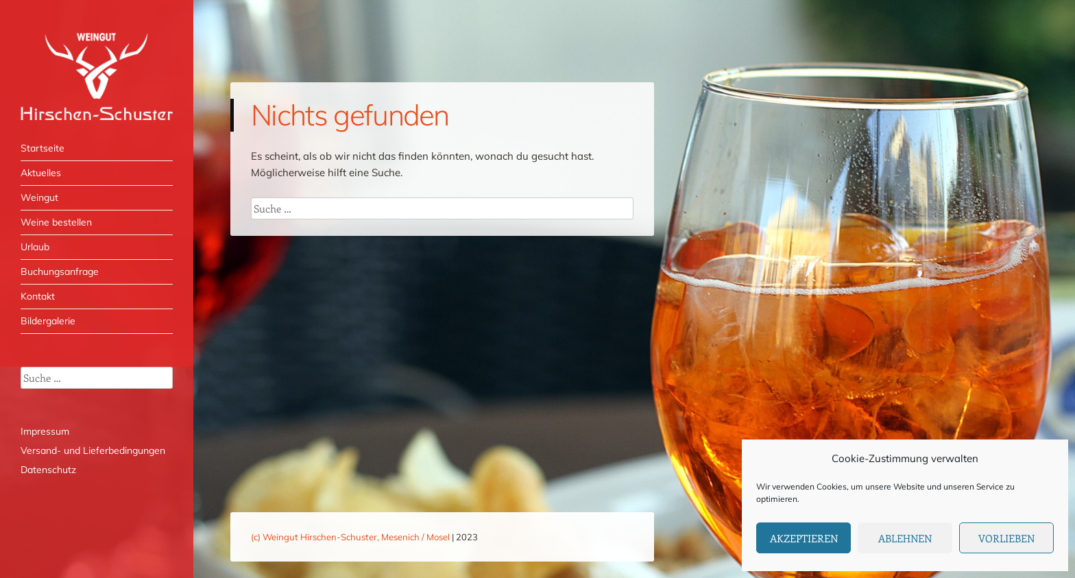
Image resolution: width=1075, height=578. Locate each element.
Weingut (39, 197)
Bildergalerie (48, 321)
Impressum (45, 431)
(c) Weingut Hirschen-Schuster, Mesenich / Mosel (350, 536)
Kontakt (38, 296)
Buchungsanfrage (60, 271)
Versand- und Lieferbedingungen (93, 450)
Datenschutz (48, 469)
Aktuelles (41, 173)
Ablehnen (905, 538)
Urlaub (35, 247)
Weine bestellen (56, 222)
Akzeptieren (804, 538)
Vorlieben (1006, 538)
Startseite (42, 148)
